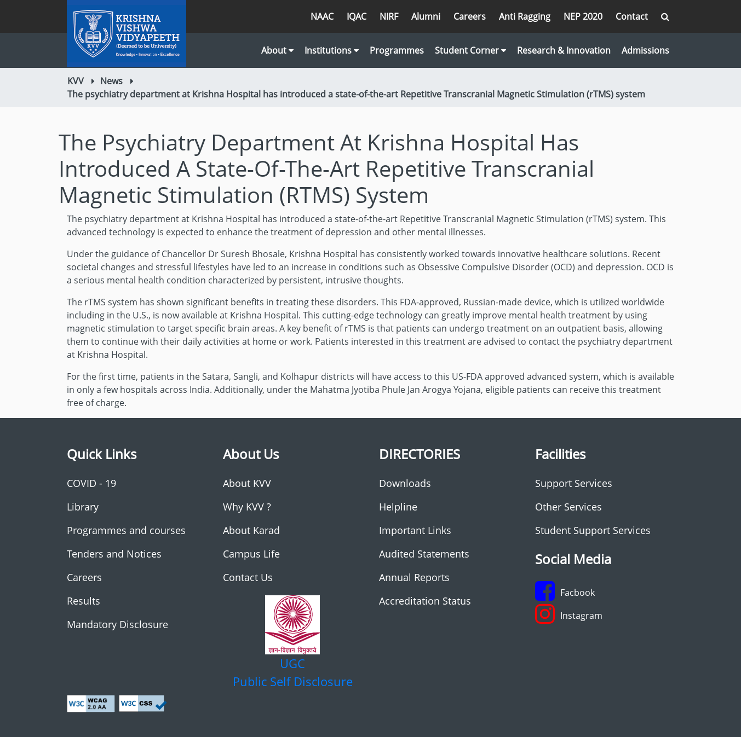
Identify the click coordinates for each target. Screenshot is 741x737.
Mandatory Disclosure (117, 624)
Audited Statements (424, 553)
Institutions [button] (332, 50)
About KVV (247, 483)
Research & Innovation (564, 50)
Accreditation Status (425, 600)
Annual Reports (414, 577)
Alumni (425, 16)
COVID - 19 (91, 483)
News (111, 81)
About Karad (251, 530)
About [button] (277, 50)
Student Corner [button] (470, 50)
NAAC (322, 16)
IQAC (356, 16)
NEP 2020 (583, 16)
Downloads (405, 483)
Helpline (398, 506)
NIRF (389, 16)
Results (83, 600)
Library (83, 506)
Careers (469, 16)
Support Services (573, 483)
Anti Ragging (524, 16)
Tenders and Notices (114, 553)
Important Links (415, 530)
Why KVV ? (247, 506)
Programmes (397, 50)
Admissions (645, 50)
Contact (632, 16)
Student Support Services (593, 530)
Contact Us (248, 577)
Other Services (568, 506)
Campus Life (251, 553)
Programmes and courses (126, 530)
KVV (75, 81)
